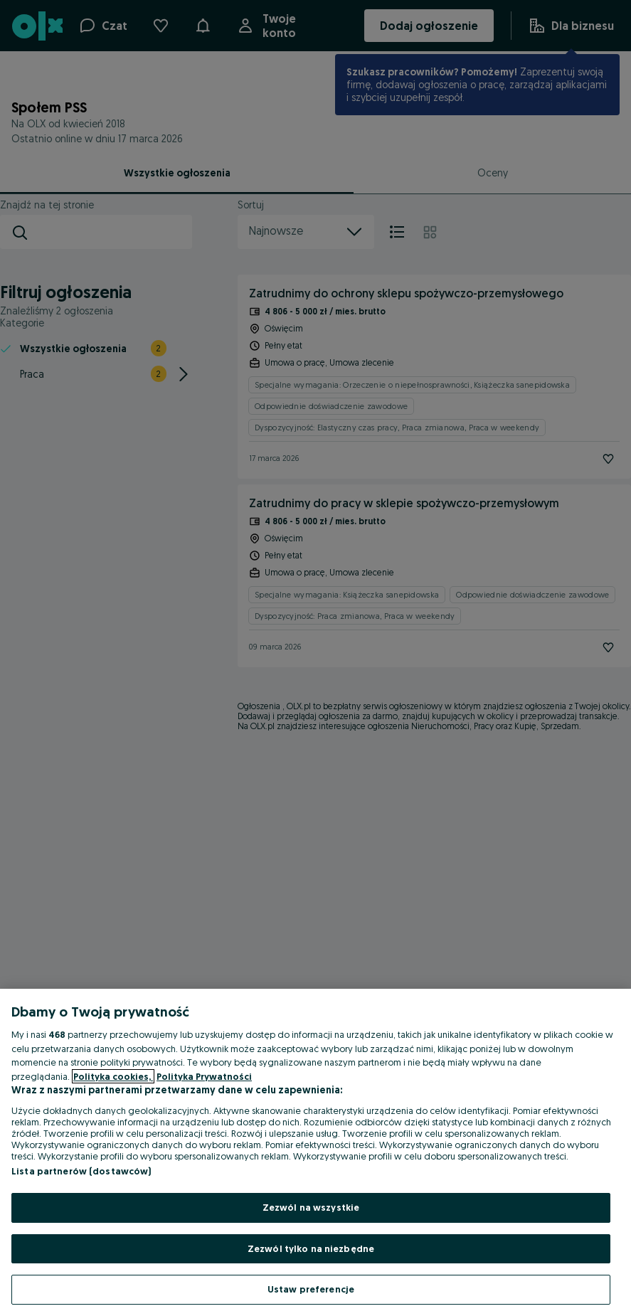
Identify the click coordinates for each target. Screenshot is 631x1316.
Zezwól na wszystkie (311, 1207)
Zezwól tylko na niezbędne (311, 1248)
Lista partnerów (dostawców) (81, 1171)
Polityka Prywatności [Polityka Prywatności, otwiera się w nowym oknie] (204, 1076)
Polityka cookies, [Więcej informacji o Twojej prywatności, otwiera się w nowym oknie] (113, 1076)
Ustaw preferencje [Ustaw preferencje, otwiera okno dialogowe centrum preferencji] (310, 1289)
